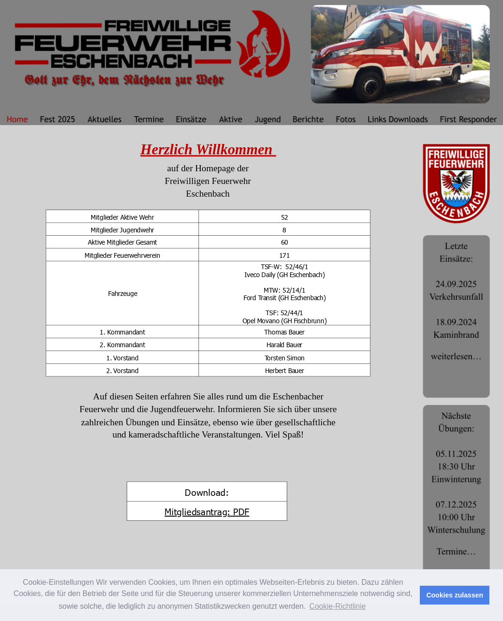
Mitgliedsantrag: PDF (207, 511)
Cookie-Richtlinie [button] (337, 606)
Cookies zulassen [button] (454, 595)
